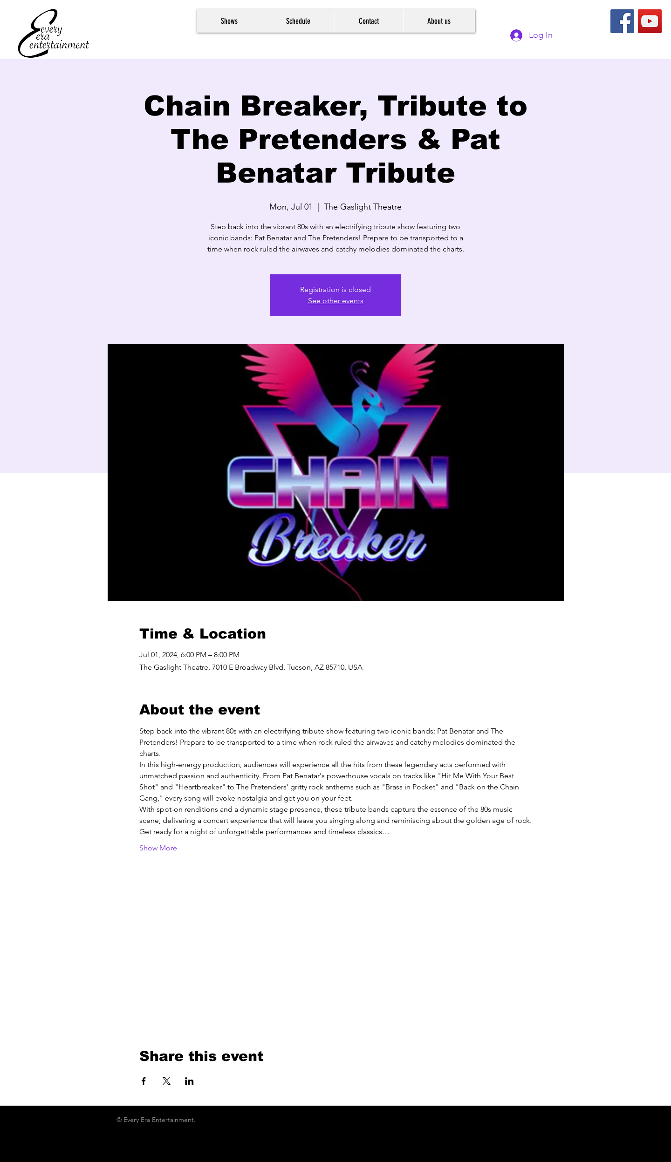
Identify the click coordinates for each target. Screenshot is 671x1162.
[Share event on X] (166, 1081)
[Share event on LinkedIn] (189, 1081)
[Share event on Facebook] (143, 1081)
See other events (335, 300)
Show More (158, 847)
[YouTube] (650, 21)
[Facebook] (622, 21)
